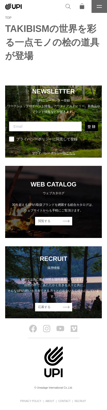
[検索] (68, 6)
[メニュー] (99, 6)
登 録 (91, 126)
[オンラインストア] (82, 6)
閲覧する (44, 221)
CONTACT (64, 401)
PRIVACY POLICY (30, 401)
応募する (44, 307)
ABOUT (49, 401)
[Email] (45, 126)
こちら (70, 153)
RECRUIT (80, 401)
